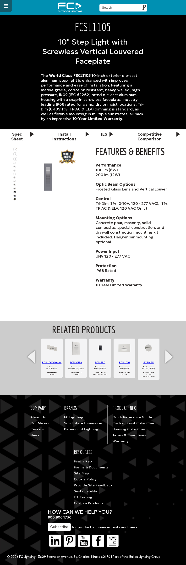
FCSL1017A (76, 362)
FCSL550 (100, 362)
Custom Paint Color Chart (134, 423)
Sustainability (85, 491)
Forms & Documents (91, 467)
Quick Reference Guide (132, 417)
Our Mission (40, 423)
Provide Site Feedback (93, 485)
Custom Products (88, 503)
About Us (38, 417)
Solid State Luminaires (83, 423)
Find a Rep (83, 461)
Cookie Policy (85, 479)
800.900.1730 (59, 517)
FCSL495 (148, 362)
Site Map (81, 473)
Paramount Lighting (81, 429)
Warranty (120, 441)
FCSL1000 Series (51, 362)
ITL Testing (83, 497)
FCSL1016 (124, 362)
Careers (37, 429)
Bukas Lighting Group (144, 557)
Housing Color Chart (129, 429)
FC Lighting (73, 417)
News (34, 435)
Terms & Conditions (129, 435)
